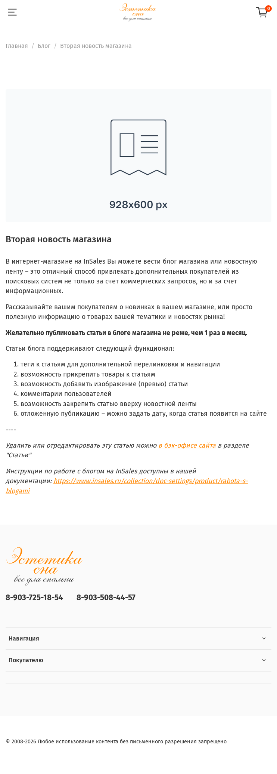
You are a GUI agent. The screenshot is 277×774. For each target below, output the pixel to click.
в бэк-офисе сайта (187, 445)
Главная (17, 45)
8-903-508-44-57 (106, 597)
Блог (44, 45)
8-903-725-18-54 (34, 597)
